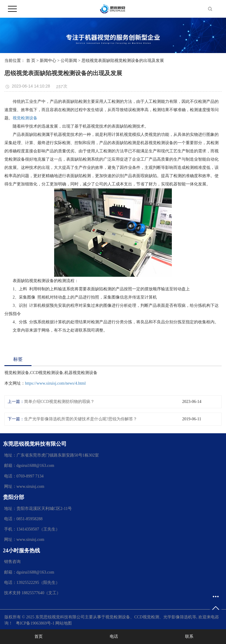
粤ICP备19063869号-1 (35, 623)
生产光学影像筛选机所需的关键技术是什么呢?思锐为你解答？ (80, 419)
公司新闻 (69, 60)
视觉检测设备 (25, 118)
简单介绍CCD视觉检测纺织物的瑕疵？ (59, 401)
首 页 (31, 60)
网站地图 (63, 623)
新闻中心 (48, 60)
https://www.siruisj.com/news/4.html (55, 383)
